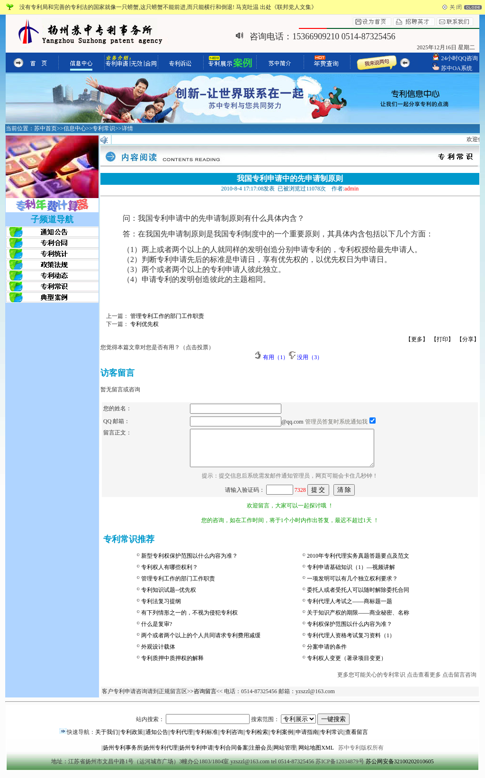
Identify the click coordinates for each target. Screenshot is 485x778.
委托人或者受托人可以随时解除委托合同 (358, 597)
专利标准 (206, 739)
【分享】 (468, 339)
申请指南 (307, 739)
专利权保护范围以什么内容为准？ (349, 631)
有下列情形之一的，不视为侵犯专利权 (189, 619)
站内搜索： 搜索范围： (243, 726)
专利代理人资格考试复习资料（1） (351, 642)
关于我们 (106, 739)
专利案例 (281, 739)
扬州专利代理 (161, 754)
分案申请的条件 (327, 654)
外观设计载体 (158, 654)
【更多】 (416, 339)
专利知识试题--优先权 (168, 597)
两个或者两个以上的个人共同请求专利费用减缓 (200, 642)
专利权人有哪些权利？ (169, 574)
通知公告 (156, 739)
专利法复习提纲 (161, 608)
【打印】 (442, 339)
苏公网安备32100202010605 (400, 768)
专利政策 (131, 739)
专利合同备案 (231, 754)
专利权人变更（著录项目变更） (346, 665)
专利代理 (181, 739)
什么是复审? (156, 631)
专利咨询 (231, 739)
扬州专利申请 (196, 754)
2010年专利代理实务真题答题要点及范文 (358, 563)
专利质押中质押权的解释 (172, 665)
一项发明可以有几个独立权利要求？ (352, 585)
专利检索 (256, 739)
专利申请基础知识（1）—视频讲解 (351, 574)
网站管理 (284, 754)
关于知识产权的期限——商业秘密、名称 (358, 619)
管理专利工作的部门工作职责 (178, 585)
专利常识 (331, 739)
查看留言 (356, 739)
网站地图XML (315, 754)
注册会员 (260, 754)
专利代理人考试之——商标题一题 (349, 608)
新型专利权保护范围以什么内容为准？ (189, 563)
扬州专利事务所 (123, 754)
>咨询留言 (203, 698)
